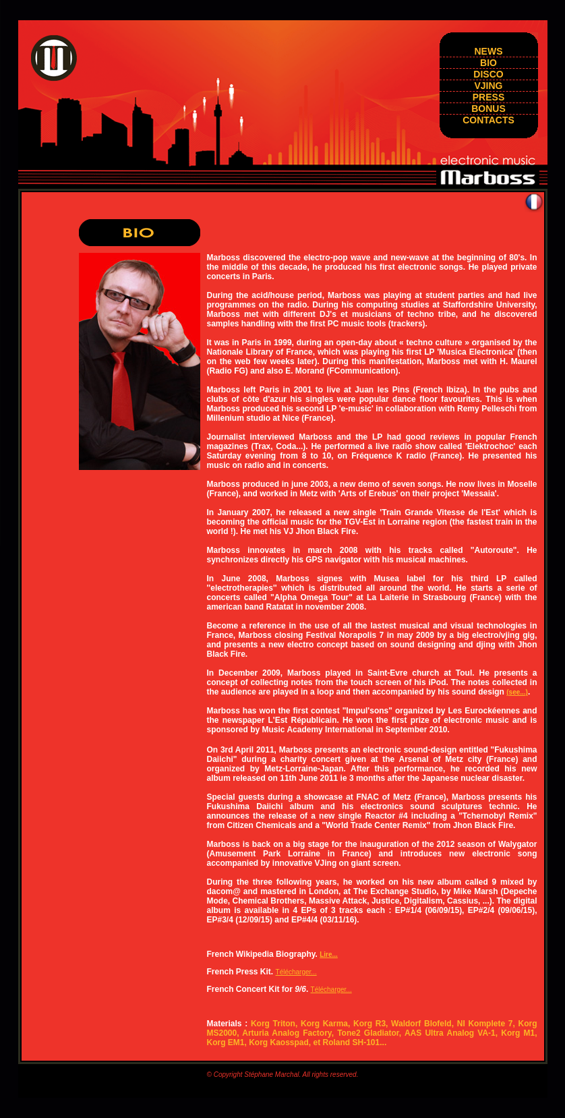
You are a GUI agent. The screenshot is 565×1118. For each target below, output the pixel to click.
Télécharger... (296, 972)
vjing (488, 85)
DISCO (488, 74)
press (488, 97)
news (489, 51)
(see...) (517, 692)
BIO (488, 62)
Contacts (488, 120)
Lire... (329, 954)
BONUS (488, 108)
